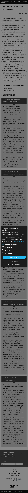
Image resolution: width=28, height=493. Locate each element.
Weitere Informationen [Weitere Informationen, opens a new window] (18, 241)
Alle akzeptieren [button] (14, 257)
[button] (14, 264)
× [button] (24, 227)
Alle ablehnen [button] (14, 261)
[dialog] (14, 246)
